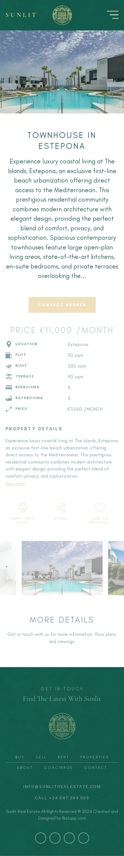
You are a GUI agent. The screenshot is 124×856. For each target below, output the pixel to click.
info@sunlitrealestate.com (62, 786)
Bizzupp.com (74, 818)
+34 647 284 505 (69, 797)
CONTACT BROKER (62, 308)
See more (15, 484)
